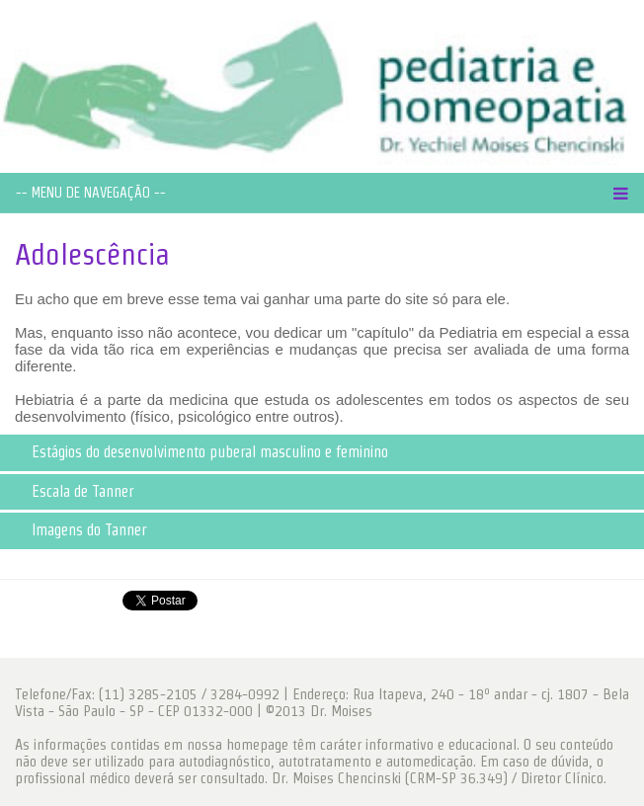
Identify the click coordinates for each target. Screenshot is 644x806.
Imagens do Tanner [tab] (77, 530)
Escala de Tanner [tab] (70, 491)
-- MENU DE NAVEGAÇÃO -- (91, 193)
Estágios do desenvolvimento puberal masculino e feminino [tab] (198, 452)
